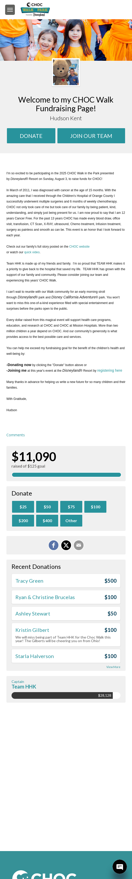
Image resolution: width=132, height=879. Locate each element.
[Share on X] (66, 545)
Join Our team (91, 136)
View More (113, 666)
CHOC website (79, 246)
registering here (109, 370)
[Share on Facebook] (53, 545)
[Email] (78, 545)
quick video (31, 252)
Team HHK (24, 686)
